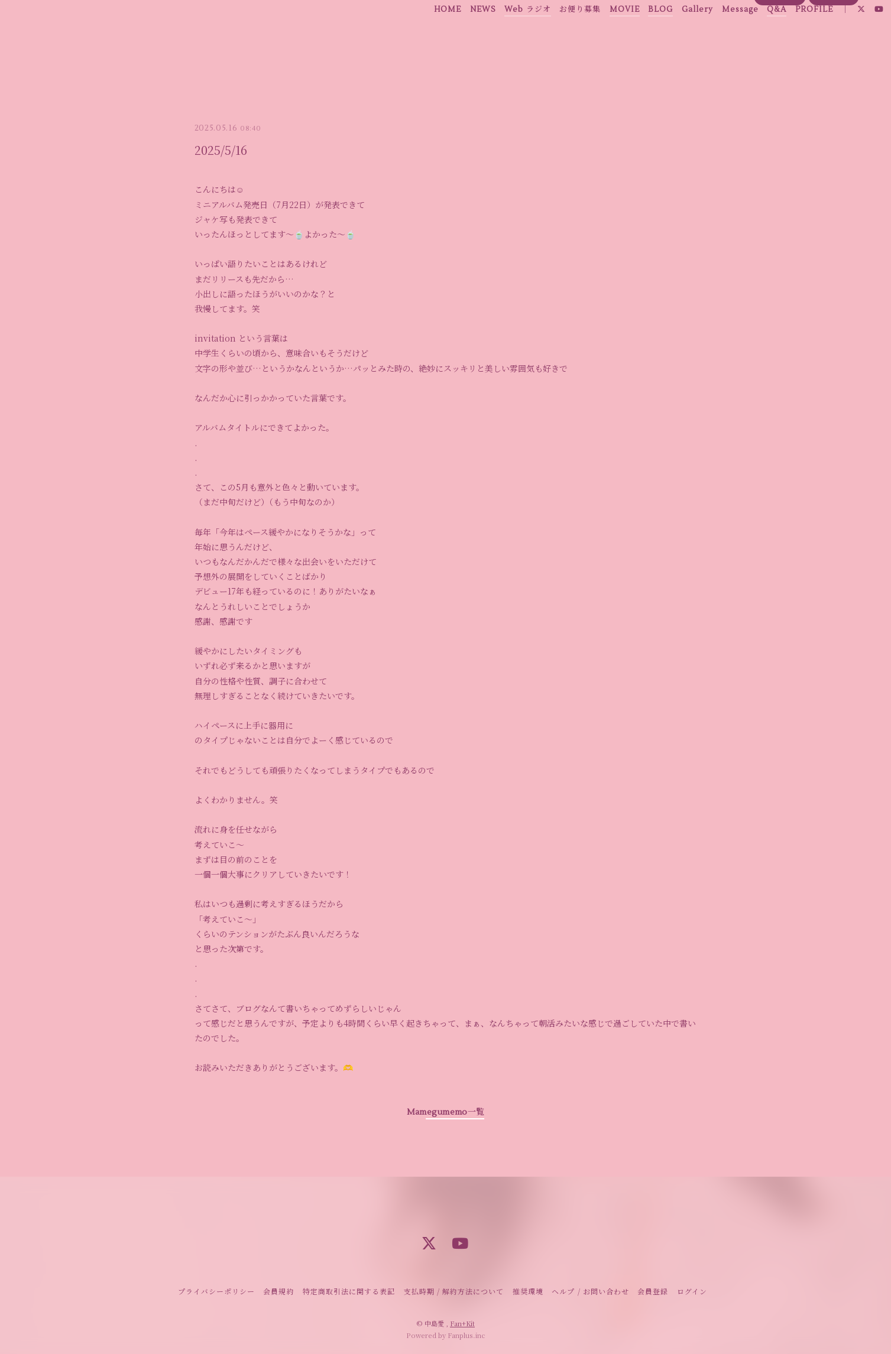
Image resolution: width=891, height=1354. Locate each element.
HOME (422, 35)
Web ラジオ (502, 35)
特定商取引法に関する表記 (349, 1291)
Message (714, 35)
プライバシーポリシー (216, 1291)
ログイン (834, 55)
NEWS (457, 35)
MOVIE (599, 35)
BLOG (635, 35)
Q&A (751, 35)
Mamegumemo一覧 (445, 1112)
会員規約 (278, 1291)
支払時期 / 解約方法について (454, 1291)
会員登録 (780, 55)
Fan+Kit (462, 1323)
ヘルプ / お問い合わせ (590, 1291)
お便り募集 (554, 35)
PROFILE (788, 35)
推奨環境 (528, 1291)
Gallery (671, 35)
